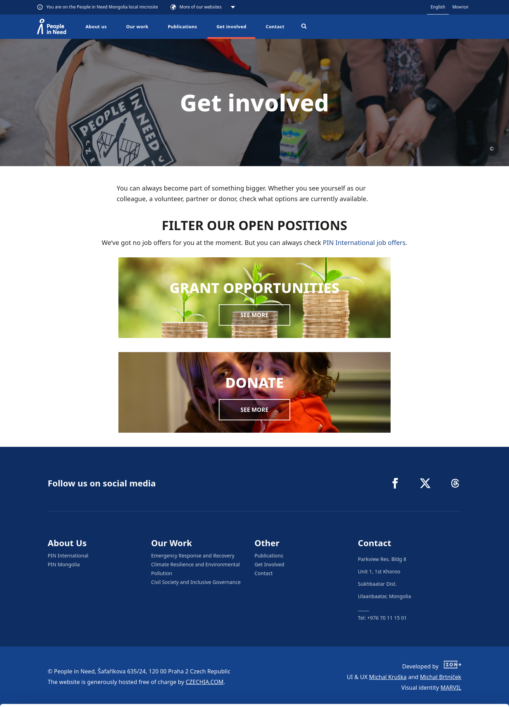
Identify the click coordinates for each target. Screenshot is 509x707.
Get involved (231, 26)
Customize (450, 674)
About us (96, 26)
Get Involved (269, 564)
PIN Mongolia (64, 564)
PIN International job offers (364, 242)
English (438, 7)
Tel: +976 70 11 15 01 (382, 617)
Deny (450, 692)
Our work (137, 26)
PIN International (68, 555)
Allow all (450, 657)
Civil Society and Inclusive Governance (196, 582)
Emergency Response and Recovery (193, 555)
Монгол (460, 7)
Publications (182, 26)
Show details (109, 698)
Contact (275, 26)
